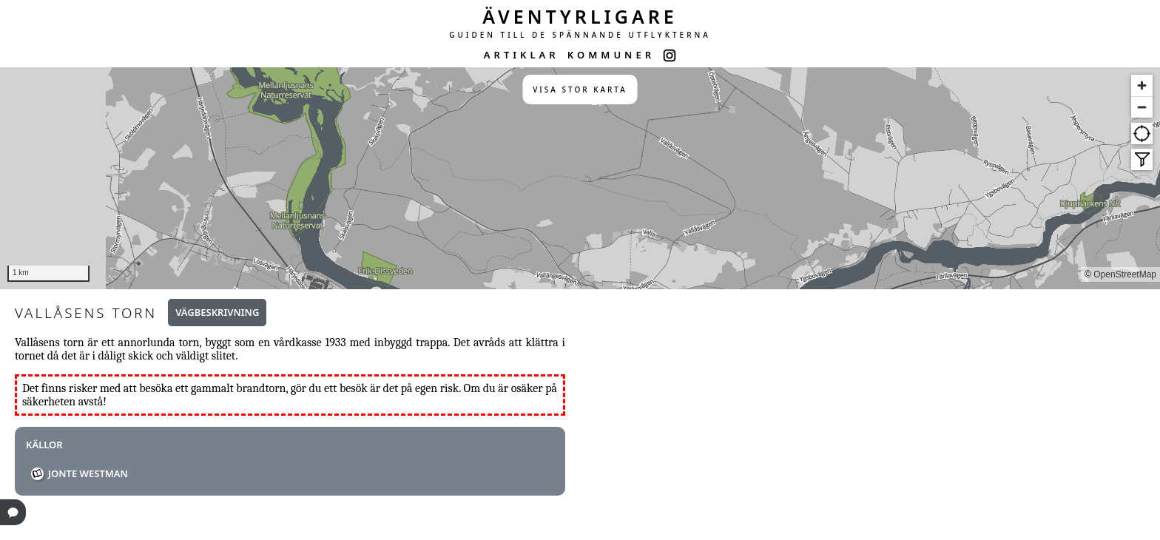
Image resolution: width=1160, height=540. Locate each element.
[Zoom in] (1142, 85)
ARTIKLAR (521, 54)
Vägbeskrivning (217, 312)
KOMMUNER (611, 54)
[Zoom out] (1142, 107)
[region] (580, 178)
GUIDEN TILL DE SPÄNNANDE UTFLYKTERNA (580, 35)
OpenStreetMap (1124, 274)
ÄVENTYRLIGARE (580, 16)
